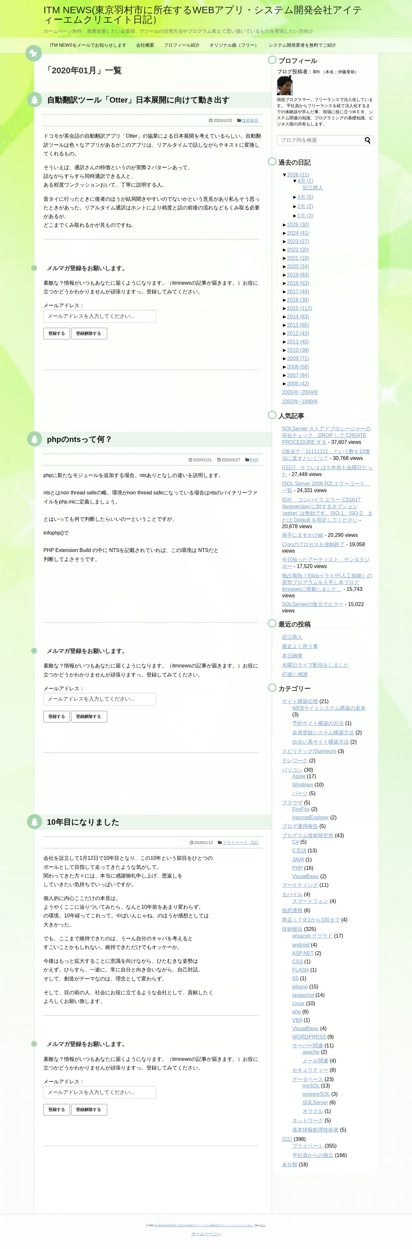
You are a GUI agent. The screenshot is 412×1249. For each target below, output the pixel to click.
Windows (302, 784)
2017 (298, 291)
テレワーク (295, 760)
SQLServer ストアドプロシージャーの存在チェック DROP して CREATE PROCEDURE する (326, 435)
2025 (298, 224)
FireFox (301, 809)
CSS (297, 961)
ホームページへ (206, 1233)
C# (295, 842)
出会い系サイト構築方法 (320, 742)
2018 (298, 283)
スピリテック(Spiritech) (309, 751)
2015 (299, 308)
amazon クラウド (312, 936)
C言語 (299, 850)
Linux (298, 1003)
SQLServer (315, 1102)
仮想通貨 (292, 910)
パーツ (300, 793)
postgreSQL (316, 1094)
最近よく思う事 (300, 646)
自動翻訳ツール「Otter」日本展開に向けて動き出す (138, 100)
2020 (298, 266)
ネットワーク (307, 1120)
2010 (298, 350)
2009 (298, 358)
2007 (298, 375)
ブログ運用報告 (300, 826)
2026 (298, 175)
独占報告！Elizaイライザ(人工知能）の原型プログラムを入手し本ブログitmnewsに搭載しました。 (327, 582)
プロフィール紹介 (182, 45)
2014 (298, 316)
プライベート (235, 842)
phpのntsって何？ (79, 439)
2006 (298, 383)
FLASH (300, 970)
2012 (298, 333)
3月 (305, 197)
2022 (298, 250)
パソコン (292, 770)
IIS (295, 978)
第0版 (262, 1225)
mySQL (311, 1085)
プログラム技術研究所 (307, 835)
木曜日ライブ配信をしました (315, 665)
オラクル (313, 1111)
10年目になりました (83, 822)
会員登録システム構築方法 (323, 732)
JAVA (298, 859)
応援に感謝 (295, 674)
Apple (298, 776)
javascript (303, 995)
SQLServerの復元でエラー (312, 604)
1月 (305, 215)
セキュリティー (310, 1070)
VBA (297, 1020)
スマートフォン (310, 901)
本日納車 (292, 655)
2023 (298, 241)
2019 (298, 275)
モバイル (292, 894)
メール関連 (315, 1060)
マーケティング (300, 885)
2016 (298, 300)
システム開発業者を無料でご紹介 (302, 45)
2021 (298, 258)
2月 (305, 206)
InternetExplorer (310, 817)
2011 (298, 341)
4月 (305, 181)
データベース (307, 1079)
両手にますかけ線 (302, 535)
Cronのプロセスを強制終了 (313, 544)
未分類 (289, 1164)
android (300, 945)
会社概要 (145, 45)
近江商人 (313, 187)
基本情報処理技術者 (315, 1130)
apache (311, 1052)
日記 (254, 842)
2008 (298, 367)
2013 (298, 325)
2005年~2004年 (300, 392)
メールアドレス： (64, 305)
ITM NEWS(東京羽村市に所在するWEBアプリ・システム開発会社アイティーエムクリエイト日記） (202, 15)
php (296, 1012)
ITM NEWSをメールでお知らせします (88, 45)
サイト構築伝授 (300, 701)
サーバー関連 (307, 1045)
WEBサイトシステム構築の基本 (329, 708)
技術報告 (250, 120)
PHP (254, 459)
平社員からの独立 (312, 1155)
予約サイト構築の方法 (318, 723)
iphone (300, 986)
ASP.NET (303, 953)
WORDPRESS (309, 1037)
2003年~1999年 (300, 401)
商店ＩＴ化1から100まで (311, 920)
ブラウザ (292, 802)
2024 (298, 233)
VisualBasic (305, 876)
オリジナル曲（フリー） (234, 45)
